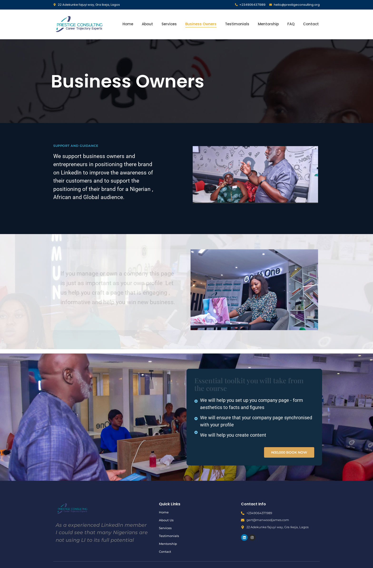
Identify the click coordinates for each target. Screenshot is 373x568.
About (147, 23)
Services (169, 23)
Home (128, 23)
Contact (311, 23)
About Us (166, 520)
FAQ (290, 23)
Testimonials (237, 23)
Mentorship (268, 23)
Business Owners (200, 23)
